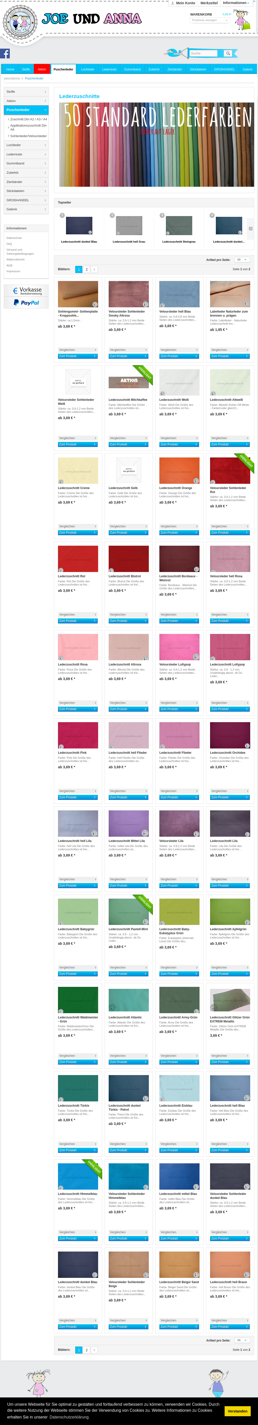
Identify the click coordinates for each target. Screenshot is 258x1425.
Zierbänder (14, 182)
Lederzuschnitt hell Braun (228, 1282)
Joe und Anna (6, 55)
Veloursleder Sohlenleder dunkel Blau (228, 1196)
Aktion (11, 101)
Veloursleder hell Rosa (226, 576)
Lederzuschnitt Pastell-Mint (128, 929)
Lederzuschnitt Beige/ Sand (179, 1282)
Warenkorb (241, 21)
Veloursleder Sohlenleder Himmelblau (127, 1196)
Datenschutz (14, 237)
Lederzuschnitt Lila (223, 841)
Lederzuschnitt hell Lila (74, 841)
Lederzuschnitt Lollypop (227, 664)
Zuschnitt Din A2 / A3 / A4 (28, 119)
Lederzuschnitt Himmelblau (77, 1194)
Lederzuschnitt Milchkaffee (128, 400)
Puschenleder (18, 110)
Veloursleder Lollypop (175, 664)
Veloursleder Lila (171, 841)
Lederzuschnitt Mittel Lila (127, 841)
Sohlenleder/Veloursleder (28, 136)
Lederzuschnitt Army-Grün (178, 1017)
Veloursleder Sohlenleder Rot (228, 490)
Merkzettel (209, 3)
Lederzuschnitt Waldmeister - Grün (78, 1019)
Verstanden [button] (237, 1411)
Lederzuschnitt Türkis (73, 1105)
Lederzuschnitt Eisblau (175, 1105)
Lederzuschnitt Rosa (73, 664)
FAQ (9, 243)
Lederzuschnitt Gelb (123, 488)
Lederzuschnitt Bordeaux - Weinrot (178, 578)
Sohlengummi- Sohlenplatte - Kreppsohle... (78, 313)
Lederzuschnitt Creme (74, 488)
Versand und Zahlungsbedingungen (20, 251)
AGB (9, 265)
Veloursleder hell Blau (175, 311)
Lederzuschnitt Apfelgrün (228, 929)
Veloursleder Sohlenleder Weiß (76, 402)
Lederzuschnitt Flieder (175, 752)
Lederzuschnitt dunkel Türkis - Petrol (125, 1107)
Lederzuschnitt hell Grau (129, 241)
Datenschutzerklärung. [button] (69, 1417)
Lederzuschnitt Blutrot (125, 576)
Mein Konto (185, 3)
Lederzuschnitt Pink (72, 752)
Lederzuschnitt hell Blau (227, 1105)
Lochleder (14, 145)
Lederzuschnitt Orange (175, 488)
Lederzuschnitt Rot (71, 576)
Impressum (13, 271)
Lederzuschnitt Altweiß (226, 400)
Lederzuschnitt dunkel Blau (79, 241)
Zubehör (13, 172)
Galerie (12, 209)
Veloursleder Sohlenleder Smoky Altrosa (127, 313)
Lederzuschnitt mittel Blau (178, 1194)
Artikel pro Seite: (218, 260)
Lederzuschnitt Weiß (174, 400)
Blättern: (64, 269)
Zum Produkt (68, 356)
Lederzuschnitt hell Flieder (128, 752)
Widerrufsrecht (16, 259)
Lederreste (14, 154)
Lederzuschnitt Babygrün (76, 929)
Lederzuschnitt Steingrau (179, 241)
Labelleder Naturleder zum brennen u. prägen (229, 313)
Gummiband (15, 163)
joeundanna (20, 22)
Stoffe (11, 91)
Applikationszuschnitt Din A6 (28, 127)
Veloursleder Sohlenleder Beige (127, 1284)
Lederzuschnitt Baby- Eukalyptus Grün (174, 931)
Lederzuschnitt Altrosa (125, 664)
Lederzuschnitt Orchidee (227, 752)
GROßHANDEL (18, 200)
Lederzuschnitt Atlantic (125, 1017)
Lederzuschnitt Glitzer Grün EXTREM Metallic (230, 1019)
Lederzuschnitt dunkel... (229, 241)
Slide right (250, 228)
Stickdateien (15, 191)
